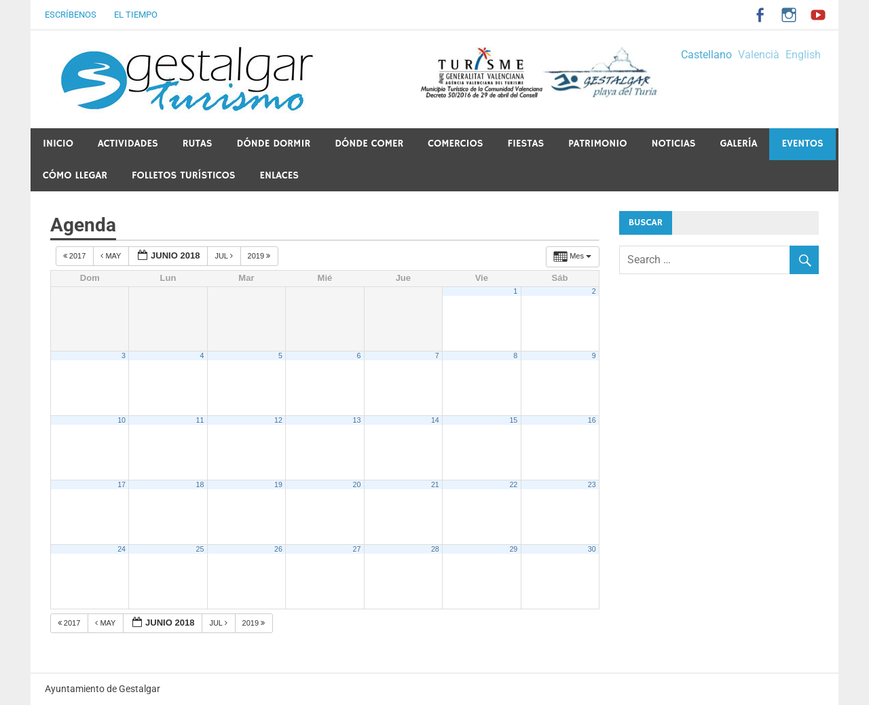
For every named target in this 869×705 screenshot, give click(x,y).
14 (435, 420)
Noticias (673, 143)
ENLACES (278, 175)
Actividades (128, 143)
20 (356, 484)
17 (121, 484)
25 (200, 549)
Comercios (455, 143)
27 (356, 549)
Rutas (197, 143)
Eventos (802, 143)
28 (435, 549)
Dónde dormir (273, 143)
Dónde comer (369, 143)
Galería (738, 143)
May (111, 256)
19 (278, 484)
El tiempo (136, 14)
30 (592, 549)
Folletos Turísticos (183, 175)
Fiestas (525, 143)
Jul (224, 256)
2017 (75, 256)
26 (278, 549)
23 (592, 484)
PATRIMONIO (597, 143)
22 (513, 484)
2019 (260, 256)
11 (200, 420)
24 (121, 549)
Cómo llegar (75, 175)
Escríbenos (70, 14)
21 (435, 484)
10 (121, 420)
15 (513, 420)
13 (356, 420)
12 (278, 420)
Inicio (58, 143)
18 (200, 484)
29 (513, 549)
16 (592, 420)
